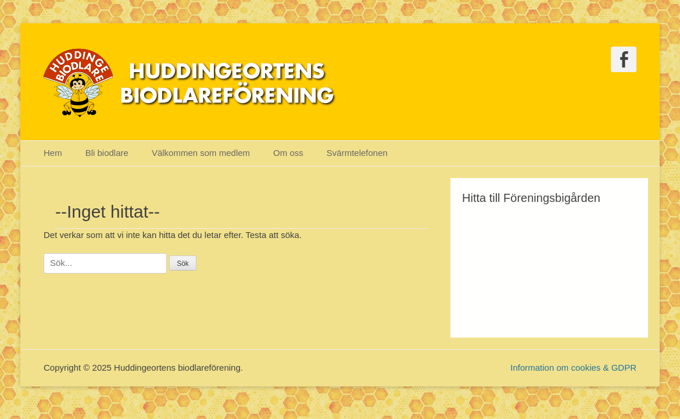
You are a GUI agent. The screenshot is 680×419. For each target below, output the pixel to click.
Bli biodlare (106, 153)
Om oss (288, 153)
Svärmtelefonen (357, 153)
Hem (53, 153)
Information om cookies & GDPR (573, 367)
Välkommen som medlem (201, 153)
